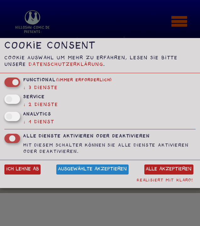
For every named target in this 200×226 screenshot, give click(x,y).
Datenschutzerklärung (66, 65)
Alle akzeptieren (169, 169)
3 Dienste (40, 88)
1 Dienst (38, 122)
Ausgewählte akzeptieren (92, 169)
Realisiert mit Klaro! (165, 181)
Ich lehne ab (22, 169)
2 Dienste (40, 105)
